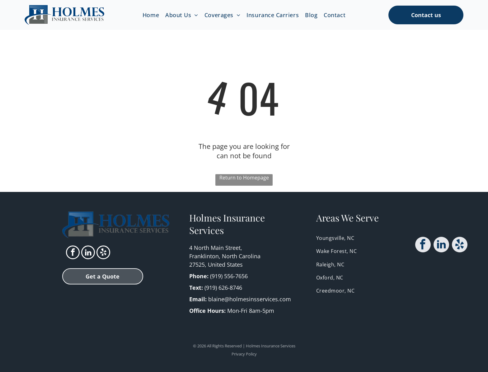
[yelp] (103, 253)
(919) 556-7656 (229, 276)
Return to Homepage (244, 177)
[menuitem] (150, 14)
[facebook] (73, 253)
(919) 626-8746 (223, 287)
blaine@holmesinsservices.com (249, 299)
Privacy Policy (244, 354)
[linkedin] (88, 253)
